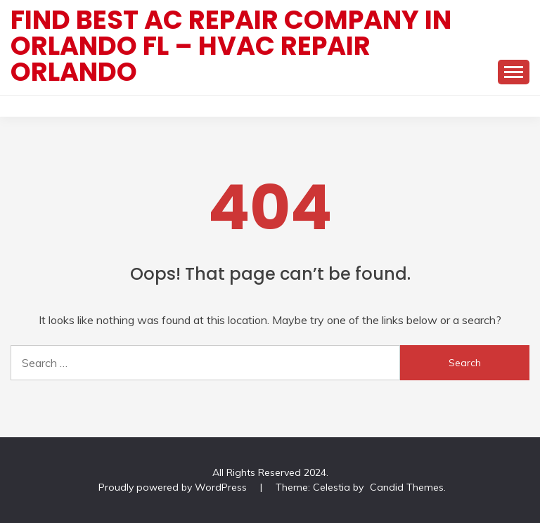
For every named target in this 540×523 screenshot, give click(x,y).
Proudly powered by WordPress (174, 487)
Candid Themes (407, 487)
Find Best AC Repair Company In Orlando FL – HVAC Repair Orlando (231, 45)
